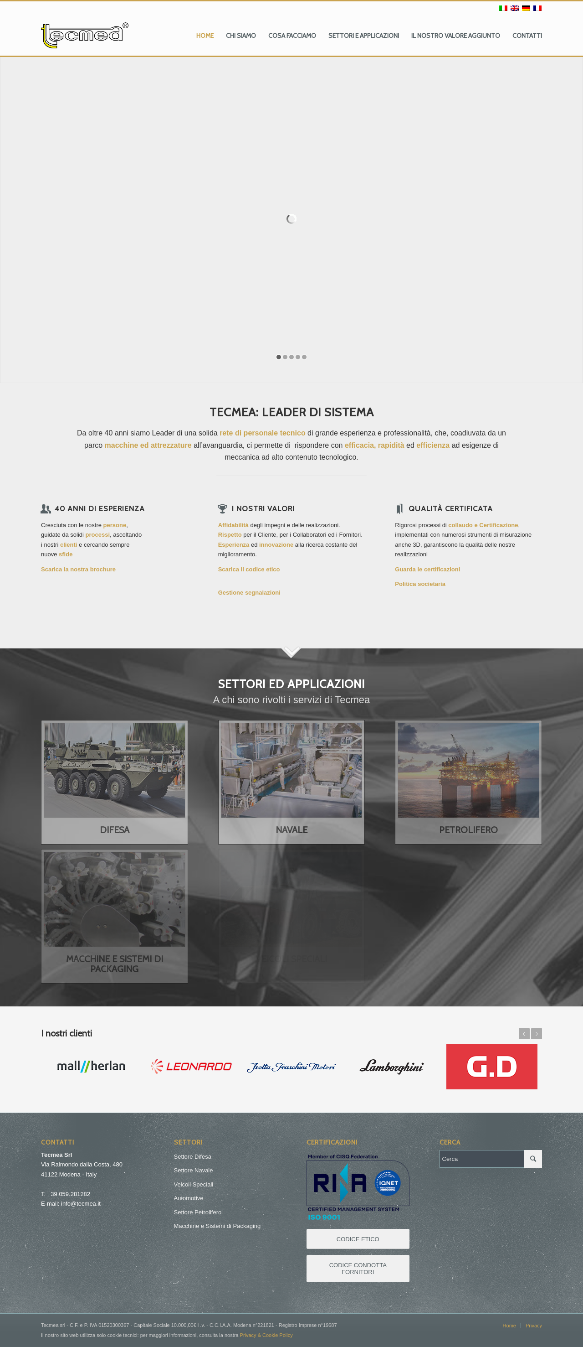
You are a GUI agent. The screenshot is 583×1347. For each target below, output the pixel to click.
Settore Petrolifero (198, 1212)
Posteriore (536, 1033)
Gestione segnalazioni (249, 592)
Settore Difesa (192, 1156)
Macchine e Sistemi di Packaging (217, 1226)
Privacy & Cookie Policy (266, 1335)
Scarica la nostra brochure (78, 569)
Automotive (189, 1198)
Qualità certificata (451, 508)
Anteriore (524, 1033)
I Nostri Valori (263, 508)
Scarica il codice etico (249, 569)
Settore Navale (193, 1170)
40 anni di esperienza (100, 508)
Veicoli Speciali (194, 1184)
